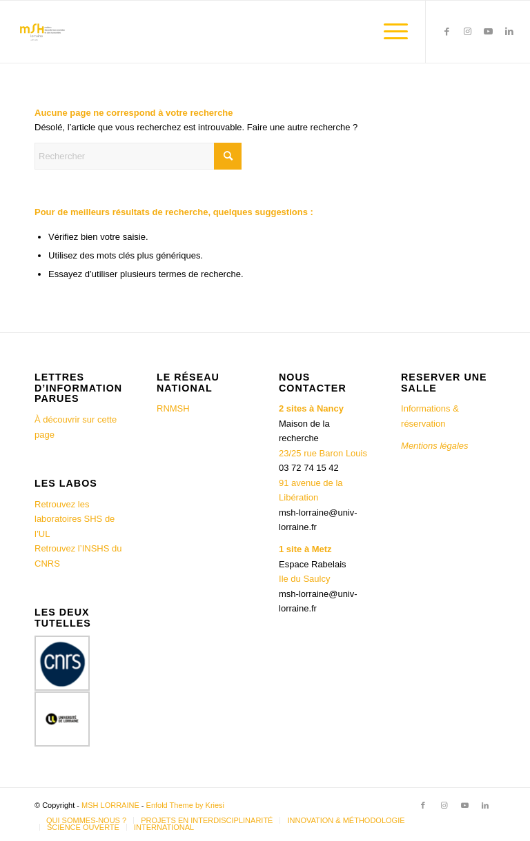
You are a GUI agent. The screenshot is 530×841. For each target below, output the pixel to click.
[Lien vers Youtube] (488, 31)
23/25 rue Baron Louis (323, 453)
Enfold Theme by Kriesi (185, 805)
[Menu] (389, 32)
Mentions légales (436, 445)
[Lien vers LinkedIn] (509, 31)
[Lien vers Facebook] (447, 31)
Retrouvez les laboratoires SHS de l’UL (75, 519)
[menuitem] (389, 32)
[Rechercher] (138, 156)
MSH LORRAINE (110, 805)
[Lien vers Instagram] (468, 31)
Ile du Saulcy (304, 579)
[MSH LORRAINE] (41, 32)
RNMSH (173, 408)
